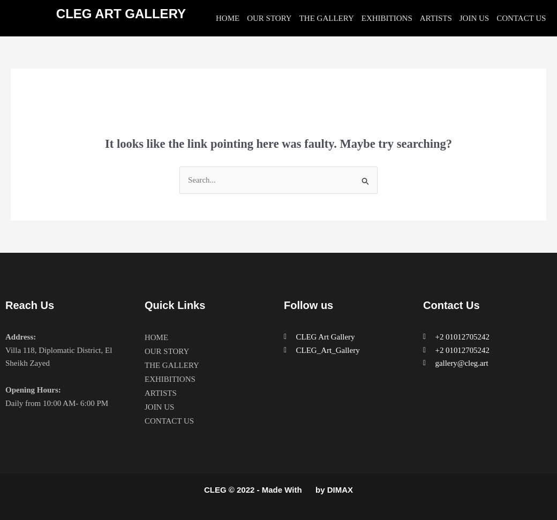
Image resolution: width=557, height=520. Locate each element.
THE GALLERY (326, 18)
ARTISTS (436, 18)
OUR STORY (269, 18)
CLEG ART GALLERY (121, 13)
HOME (227, 18)
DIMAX (340, 489)
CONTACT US (521, 18)
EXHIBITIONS (387, 18)
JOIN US (474, 18)
